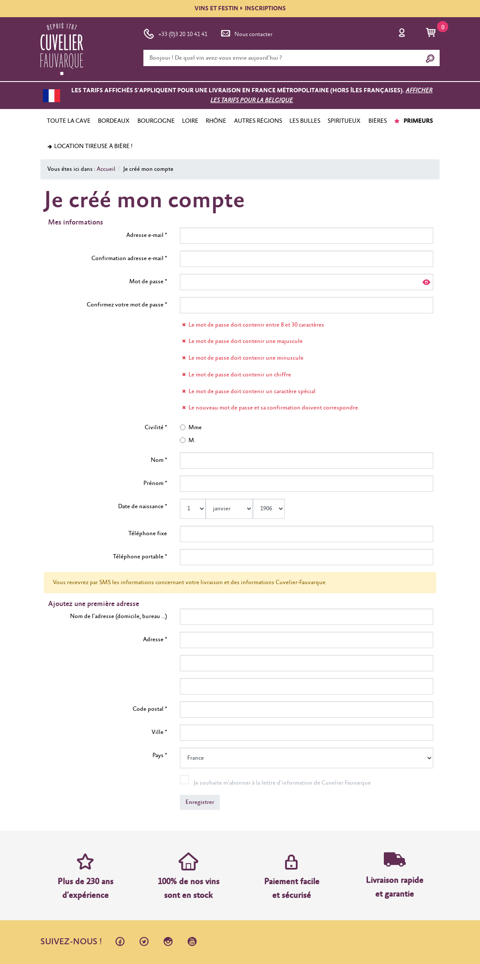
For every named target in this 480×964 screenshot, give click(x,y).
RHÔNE (216, 121)
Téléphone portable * (140, 556)
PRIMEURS (413, 121)
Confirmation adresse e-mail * (129, 258)
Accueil (106, 169)
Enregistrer (199, 802)
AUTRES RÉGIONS (258, 121)
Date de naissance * (142, 506)
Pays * (159, 755)
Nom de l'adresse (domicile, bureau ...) (118, 616)
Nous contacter (246, 32)
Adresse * (155, 639)
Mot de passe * (148, 281)
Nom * (159, 460)
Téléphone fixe (147, 533)
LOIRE (190, 121)
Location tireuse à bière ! (90, 146)
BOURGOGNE (156, 121)
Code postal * (150, 709)
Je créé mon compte (148, 169)
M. (187, 440)
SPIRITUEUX (344, 121)
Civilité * (156, 427)
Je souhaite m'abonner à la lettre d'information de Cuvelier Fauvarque (282, 782)
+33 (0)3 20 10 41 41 (175, 32)
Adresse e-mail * (146, 235)
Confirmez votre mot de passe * (127, 304)
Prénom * (155, 483)
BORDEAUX (114, 121)
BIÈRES (377, 121)
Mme (191, 427)
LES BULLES (304, 121)
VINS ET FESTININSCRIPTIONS (240, 8)
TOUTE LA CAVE (69, 121)
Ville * (159, 732)
